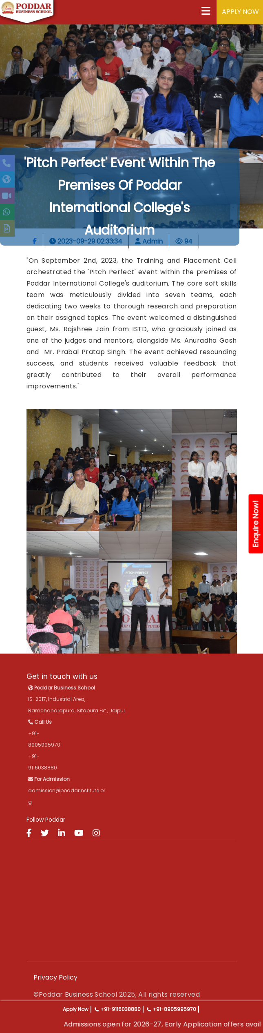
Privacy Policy (55, 977)
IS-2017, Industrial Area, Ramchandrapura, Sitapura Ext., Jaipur (76, 699)
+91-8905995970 (174, 1009)
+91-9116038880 (120, 1009)
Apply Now (75, 1009)
